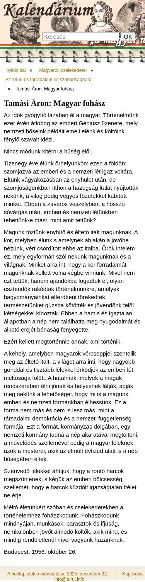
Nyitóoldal (15, 70)
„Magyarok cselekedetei (62, 70)
